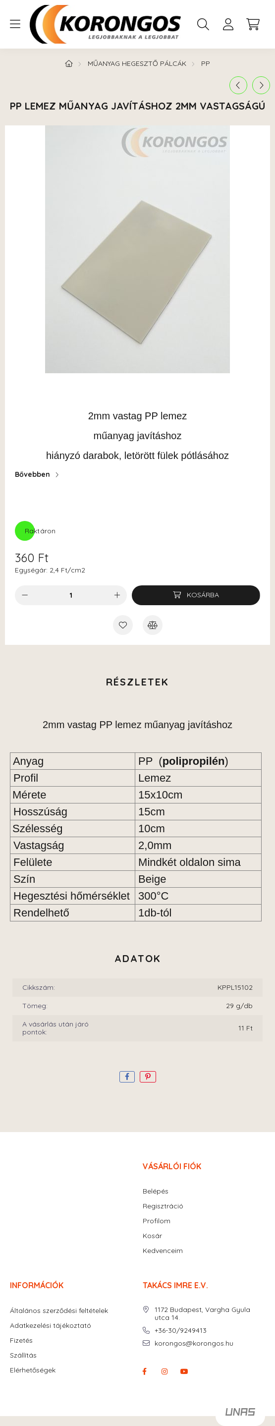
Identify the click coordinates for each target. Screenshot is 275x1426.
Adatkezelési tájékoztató (50, 1325)
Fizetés (21, 1340)
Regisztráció (163, 1206)
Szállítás (23, 1355)
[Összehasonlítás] (153, 625)
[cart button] (253, 24)
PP (205, 63)
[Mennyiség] (71, 595)
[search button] (203, 24)
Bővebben (32, 474)
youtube (184, 1371)
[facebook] (127, 1077)
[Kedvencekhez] (123, 625)
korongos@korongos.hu (194, 1343)
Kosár (152, 1236)
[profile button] (228, 24)
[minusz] (24, 595)
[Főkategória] (69, 63)
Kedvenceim (163, 1251)
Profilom (156, 1221)
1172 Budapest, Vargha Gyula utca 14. (202, 1314)
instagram (164, 1371)
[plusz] (117, 595)
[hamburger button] (15, 24)
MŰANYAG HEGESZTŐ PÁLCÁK (137, 63)
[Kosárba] (196, 595)
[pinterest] (148, 1077)
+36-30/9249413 (181, 1330)
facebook (145, 1371)
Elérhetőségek (32, 1370)
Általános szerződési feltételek (59, 1311)
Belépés (155, 1191)
